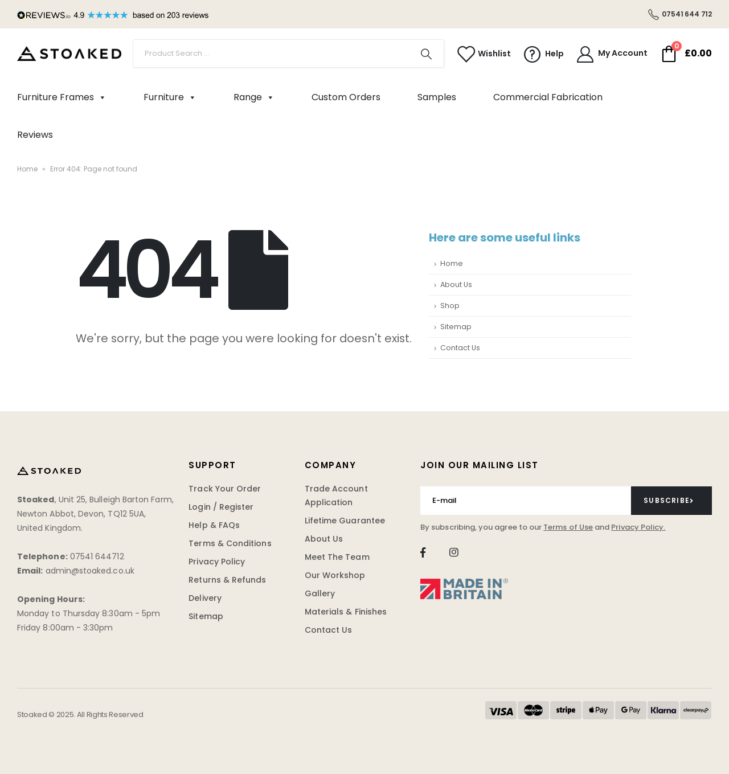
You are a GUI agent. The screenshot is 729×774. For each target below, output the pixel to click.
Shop (450, 305)
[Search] (426, 53)
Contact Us (460, 348)
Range (254, 97)
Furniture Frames (62, 97)
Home (27, 169)
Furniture (170, 97)
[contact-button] (671, 500)
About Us (456, 284)
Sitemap (456, 326)
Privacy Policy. (638, 527)
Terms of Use (568, 527)
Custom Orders (346, 97)
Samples (436, 97)
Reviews (35, 134)
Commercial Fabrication (548, 97)
